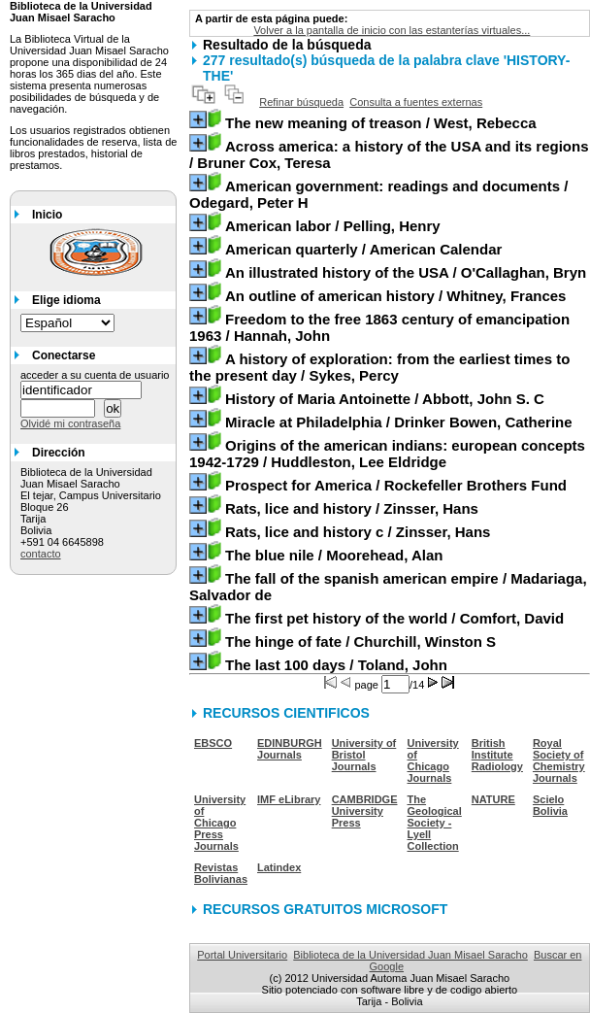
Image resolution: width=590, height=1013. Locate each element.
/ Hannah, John (379, 327)
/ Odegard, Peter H (378, 194)
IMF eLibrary (288, 799)
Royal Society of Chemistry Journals (559, 760)
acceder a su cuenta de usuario (95, 375)
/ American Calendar (363, 249)
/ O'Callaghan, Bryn (405, 272)
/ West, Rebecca (381, 123)
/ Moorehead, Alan (333, 555)
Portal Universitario (242, 955)
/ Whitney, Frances (395, 295)
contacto (40, 553)
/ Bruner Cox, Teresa (389, 154)
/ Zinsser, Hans (351, 508)
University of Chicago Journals (433, 760)
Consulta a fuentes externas (415, 102)
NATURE (493, 799)
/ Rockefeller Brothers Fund (396, 485)
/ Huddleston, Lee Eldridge (387, 453)
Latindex (279, 867)
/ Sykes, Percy (379, 367)
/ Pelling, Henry (333, 226)
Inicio (47, 214)
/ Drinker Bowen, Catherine (399, 422)
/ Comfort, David (394, 618)
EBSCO (213, 743)
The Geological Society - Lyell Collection (435, 823)
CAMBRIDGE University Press (365, 811)
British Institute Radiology (497, 754)
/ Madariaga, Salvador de (388, 586)
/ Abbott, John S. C (384, 398)
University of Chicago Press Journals (220, 823)
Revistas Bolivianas (220, 873)
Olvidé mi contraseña (70, 423)
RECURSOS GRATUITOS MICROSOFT (325, 909)
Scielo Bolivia (550, 805)
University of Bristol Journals (364, 754)
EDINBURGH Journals (289, 748)
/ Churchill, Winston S (360, 641)
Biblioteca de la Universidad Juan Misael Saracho (410, 955)
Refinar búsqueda (301, 102)
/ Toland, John (336, 665)
